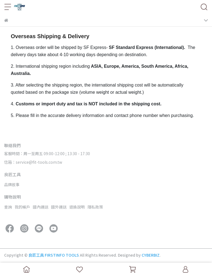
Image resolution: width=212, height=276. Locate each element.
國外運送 (59, 207)
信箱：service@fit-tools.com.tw (33, 162)
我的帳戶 (22, 207)
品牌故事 (12, 184)
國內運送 (40, 207)
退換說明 (77, 207)
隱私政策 (95, 207)
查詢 (8, 207)
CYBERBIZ (151, 255)
